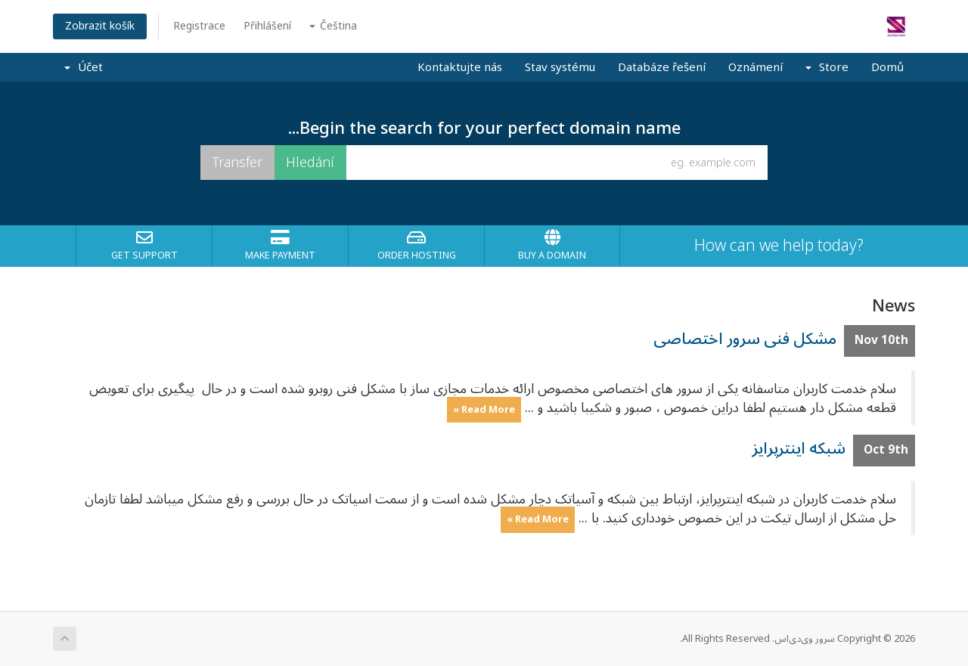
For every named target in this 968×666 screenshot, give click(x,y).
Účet (83, 67)
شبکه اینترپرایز (798, 448)
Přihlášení (267, 26)
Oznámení (755, 67)
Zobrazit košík (100, 26)
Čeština (333, 26)
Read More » (484, 409)
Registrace (199, 26)
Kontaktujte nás (459, 67)
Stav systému (560, 67)
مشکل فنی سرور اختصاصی (744, 338)
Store (827, 67)
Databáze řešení (662, 67)
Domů (887, 67)
